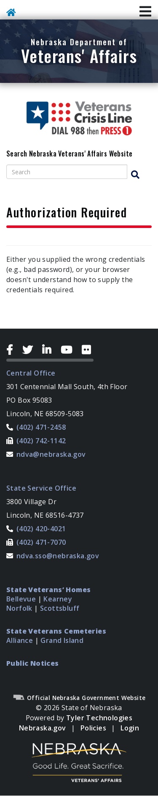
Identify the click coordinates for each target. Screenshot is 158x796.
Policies (93, 728)
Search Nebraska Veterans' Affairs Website (69, 154)
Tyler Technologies (99, 717)
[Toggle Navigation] (145, 11)
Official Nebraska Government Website (79, 698)
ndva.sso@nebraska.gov (57, 555)
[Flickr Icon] (88, 350)
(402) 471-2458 (41, 427)
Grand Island (61, 640)
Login (130, 728)
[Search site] (66, 172)
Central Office (31, 373)
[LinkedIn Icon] (50, 350)
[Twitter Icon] (30, 350)
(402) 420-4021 (41, 528)
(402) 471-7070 (41, 542)
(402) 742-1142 (41, 440)
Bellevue (21, 599)
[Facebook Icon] (12, 350)
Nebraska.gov (42, 728)
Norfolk (19, 608)
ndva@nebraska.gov (51, 454)
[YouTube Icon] (70, 350)
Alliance (19, 640)
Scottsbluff (59, 608)
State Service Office (41, 488)
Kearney (57, 599)
